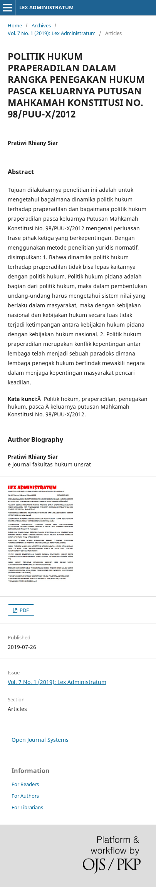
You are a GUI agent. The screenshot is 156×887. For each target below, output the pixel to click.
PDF (23, 610)
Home (15, 25)
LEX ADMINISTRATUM (46, 7)
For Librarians (27, 807)
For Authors (25, 795)
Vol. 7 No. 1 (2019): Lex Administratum (52, 33)
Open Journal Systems (40, 739)
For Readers (25, 784)
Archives (41, 25)
